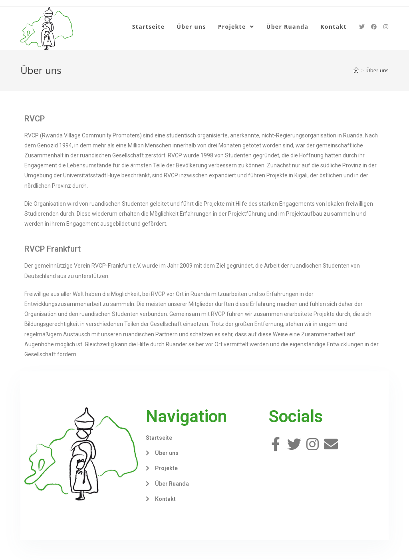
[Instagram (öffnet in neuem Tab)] (386, 27)
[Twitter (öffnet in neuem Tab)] (362, 27)
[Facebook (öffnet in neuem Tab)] (374, 27)
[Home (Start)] (356, 70)
